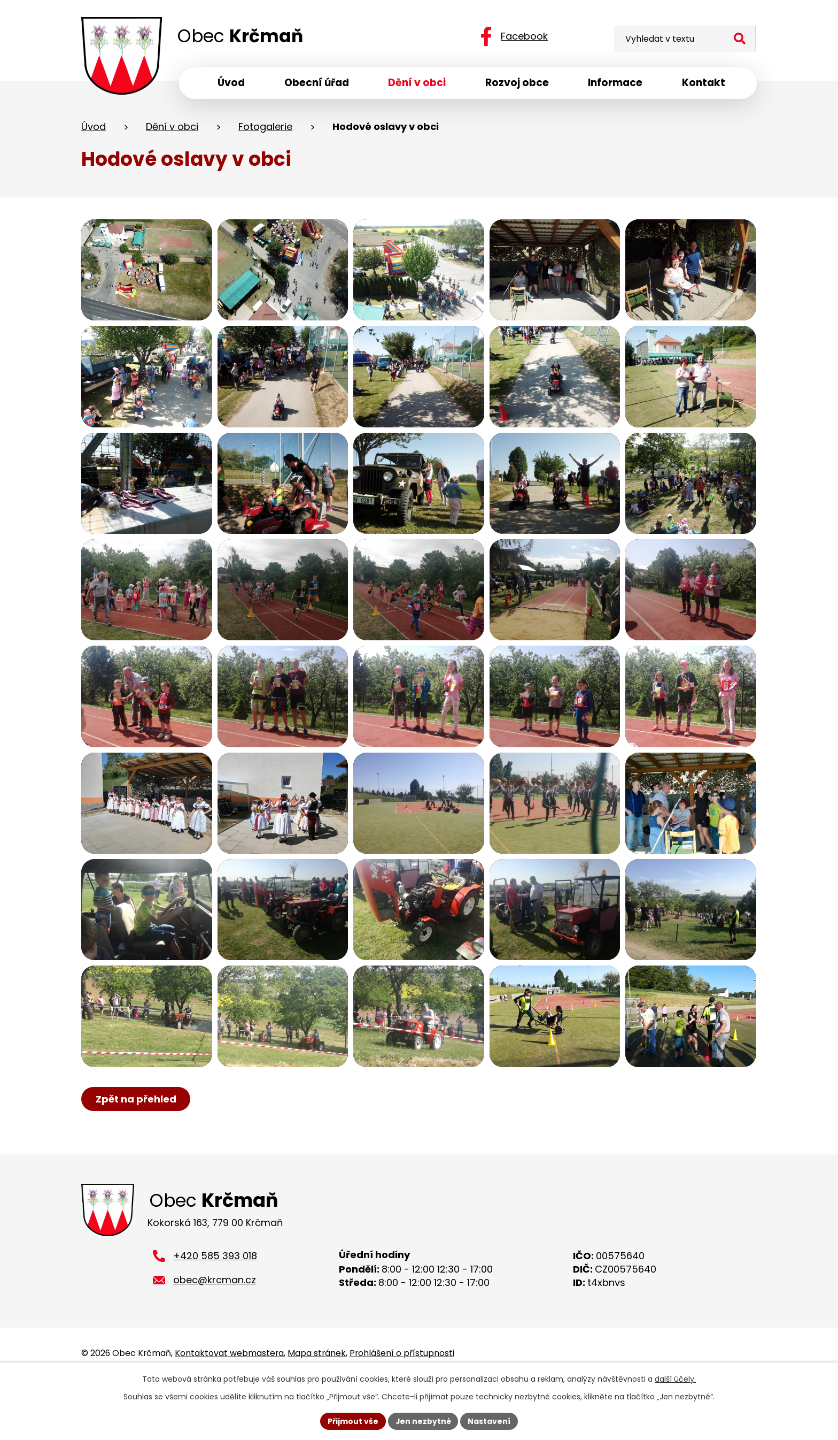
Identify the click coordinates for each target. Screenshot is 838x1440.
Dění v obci (172, 127)
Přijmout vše (352, 1420)
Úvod (93, 127)
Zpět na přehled (136, 1145)
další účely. (675, 1379)
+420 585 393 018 (215, 1304)
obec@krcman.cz (214, 1328)
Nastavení (489, 1420)
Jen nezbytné (423, 1420)
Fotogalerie (265, 127)
